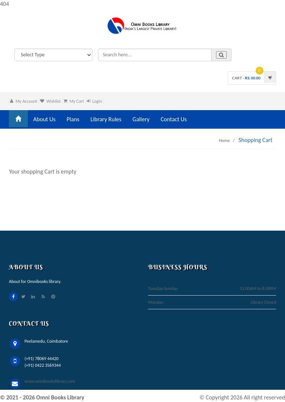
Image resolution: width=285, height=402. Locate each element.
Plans (73, 119)
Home (224, 140)
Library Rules (106, 119)
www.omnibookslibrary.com (49, 381)
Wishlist (53, 101)
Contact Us (174, 119)
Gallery (141, 119)
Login (97, 101)
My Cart (76, 101)
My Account (26, 101)
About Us (44, 119)
